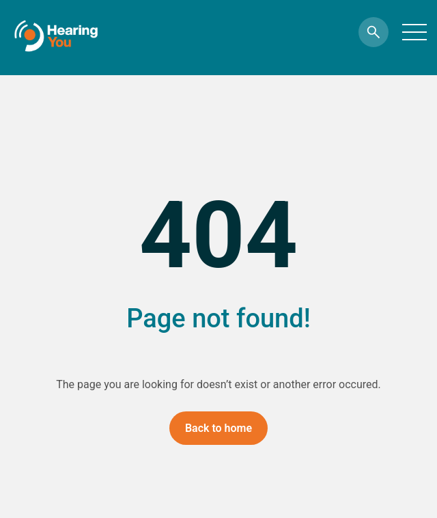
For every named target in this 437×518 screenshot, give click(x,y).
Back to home (218, 428)
